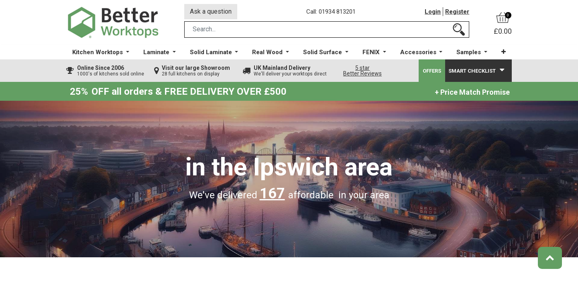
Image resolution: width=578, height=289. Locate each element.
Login (433, 11)
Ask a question (211, 11)
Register (457, 11)
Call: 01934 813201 (331, 11)
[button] (503, 52)
